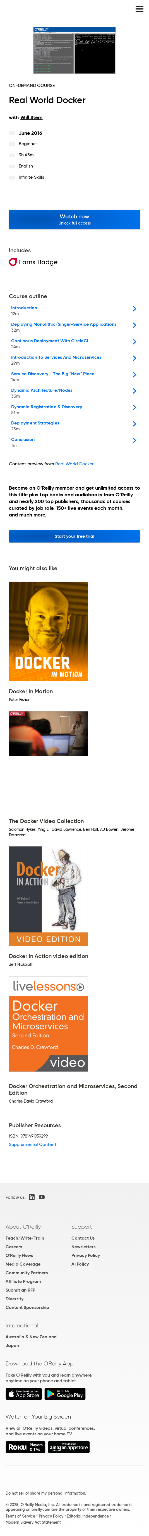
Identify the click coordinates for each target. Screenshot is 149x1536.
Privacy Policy (85, 1255)
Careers (14, 1247)
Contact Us (83, 1238)
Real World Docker (74, 463)
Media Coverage (23, 1264)
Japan (12, 1345)
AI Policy (80, 1264)
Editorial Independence (88, 1516)
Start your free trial (75, 536)
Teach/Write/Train (25, 1238)
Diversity (14, 1299)
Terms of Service (20, 1516)
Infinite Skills (31, 177)
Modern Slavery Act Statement (33, 1522)
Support (81, 1226)
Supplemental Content (32, 1144)
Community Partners (27, 1273)
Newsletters (83, 1247)
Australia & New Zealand (31, 1337)
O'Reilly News (19, 1255)
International (22, 1325)
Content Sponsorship (27, 1307)
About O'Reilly (23, 1226)
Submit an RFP (20, 1290)
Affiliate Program (23, 1281)
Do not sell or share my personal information (45, 1493)
